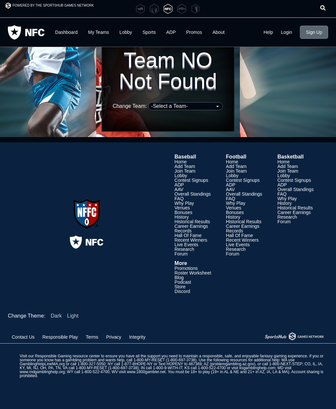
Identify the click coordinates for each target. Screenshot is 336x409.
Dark (56, 316)
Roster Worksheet (193, 273)
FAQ (179, 198)
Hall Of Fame (188, 235)
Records (183, 230)
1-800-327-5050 (91, 364)
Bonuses (183, 212)
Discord (182, 291)
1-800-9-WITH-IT (167, 368)
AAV (179, 189)
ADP (171, 32)
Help (268, 32)
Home (181, 161)
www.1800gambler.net (146, 372)
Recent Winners (191, 240)
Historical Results (192, 221)
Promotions (186, 268)
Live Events (186, 244)
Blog (179, 277)
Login (286, 32)
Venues (182, 207)
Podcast (183, 282)
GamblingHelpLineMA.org (42, 364)
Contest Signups (191, 180)
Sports (149, 32)
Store (180, 286)
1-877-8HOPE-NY (137, 364)
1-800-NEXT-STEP (285, 364)
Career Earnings (191, 226)
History (182, 217)
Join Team (185, 171)
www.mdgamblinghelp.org (42, 372)
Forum (181, 253)
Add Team (185, 166)
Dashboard (66, 32)
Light (72, 316)
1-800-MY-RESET (149, 360)
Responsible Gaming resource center (67, 356)
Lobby (125, 32)
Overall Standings (193, 194)
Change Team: (167, 106)
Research (184, 249)
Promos (194, 32)
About (219, 32)
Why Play (184, 203)
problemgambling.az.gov (232, 364)
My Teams (98, 32)
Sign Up (314, 32)
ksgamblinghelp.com (257, 368)
